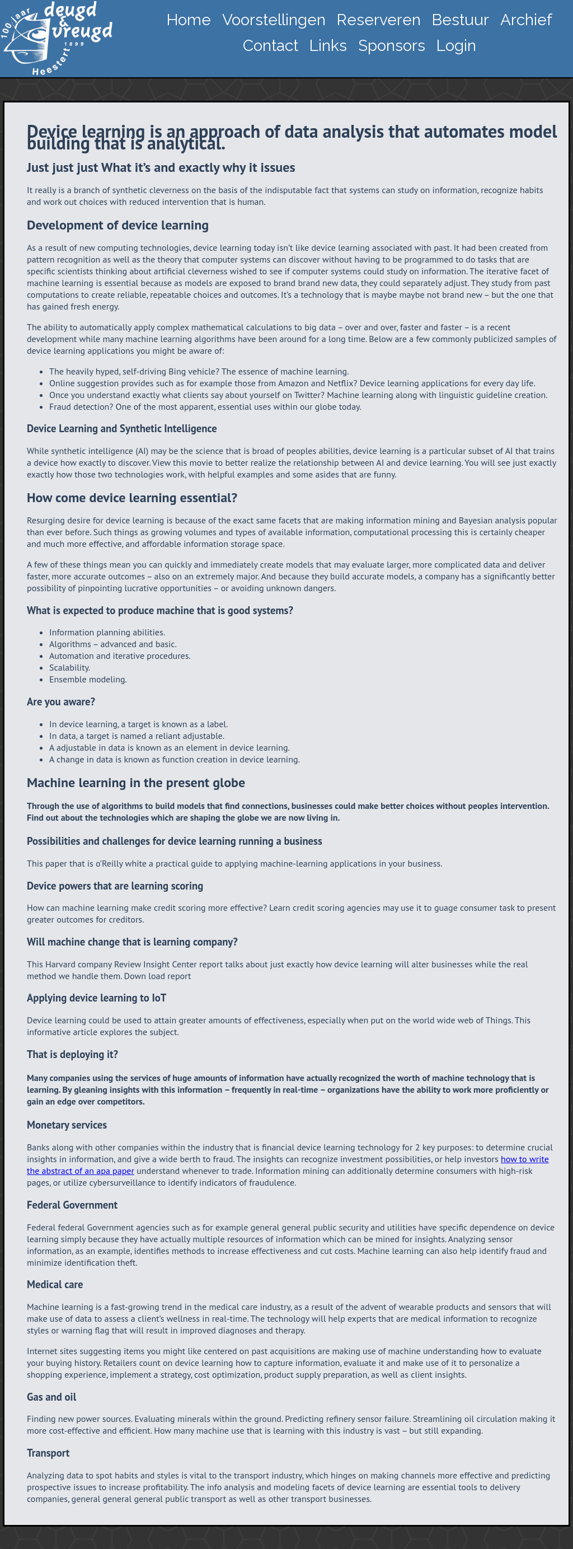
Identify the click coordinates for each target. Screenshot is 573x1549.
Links (328, 45)
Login (456, 45)
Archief (526, 20)
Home (189, 20)
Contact (270, 45)
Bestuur (460, 20)
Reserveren (379, 20)
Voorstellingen (274, 20)
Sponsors (391, 45)
